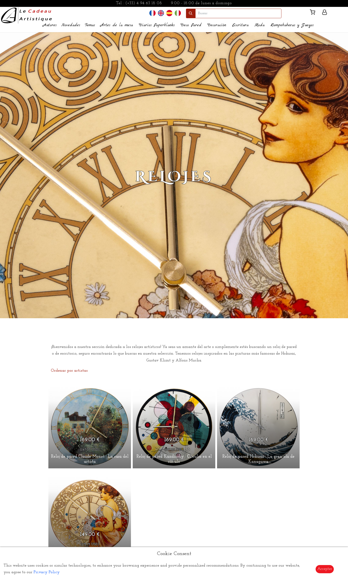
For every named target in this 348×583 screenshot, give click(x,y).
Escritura (240, 25)
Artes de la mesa (116, 25)
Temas (90, 25)
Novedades (70, 25)
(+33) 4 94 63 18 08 (143, 3)
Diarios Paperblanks (157, 25)
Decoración (217, 25)
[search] (238, 13)
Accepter (324, 569)
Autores (50, 25)
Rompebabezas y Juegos (292, 25)
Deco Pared (191, 25)
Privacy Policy (47, 572)
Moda (260, 25)
